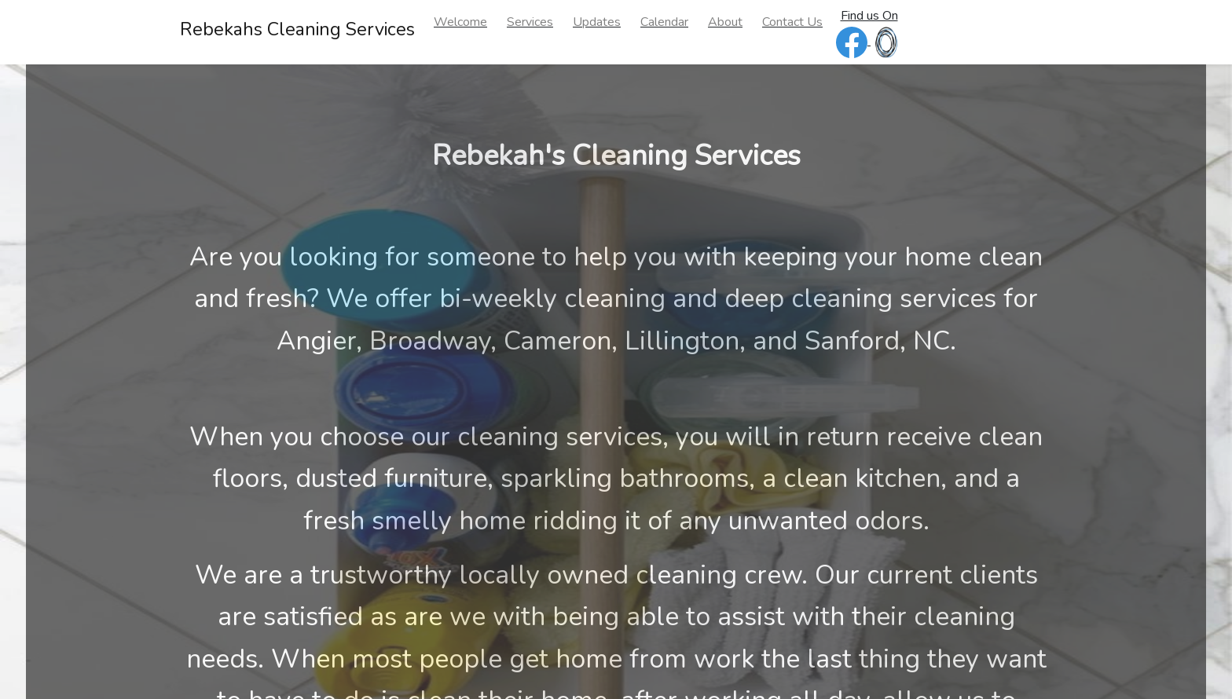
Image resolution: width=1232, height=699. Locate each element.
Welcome (460, 22)
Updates (597, 22)
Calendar (664, 22)
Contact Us (792, 22)
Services (530, 22)
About (725, 22)
